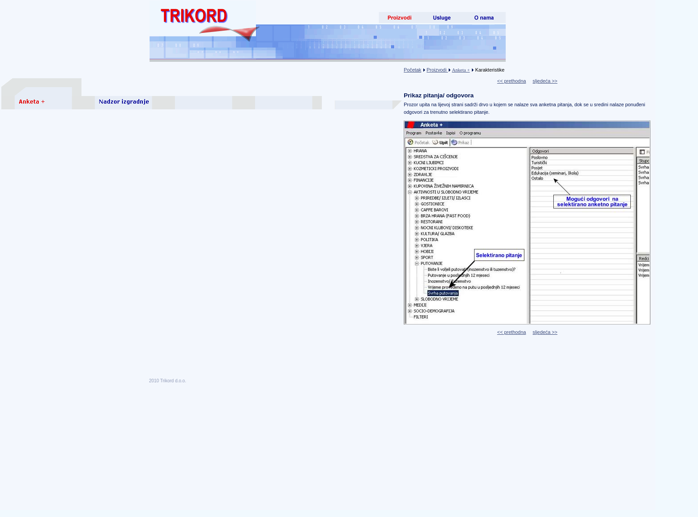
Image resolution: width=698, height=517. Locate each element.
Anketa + (461, 69)
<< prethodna (511, 81)
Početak (412, 69)
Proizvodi (437, 69)
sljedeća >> (545, 81)
